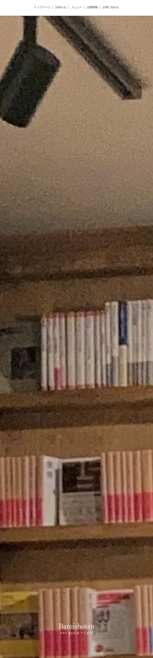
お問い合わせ (111, 7)
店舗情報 (92, 7)
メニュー (76, 7)
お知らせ (60, 7)
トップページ (42, 7)
